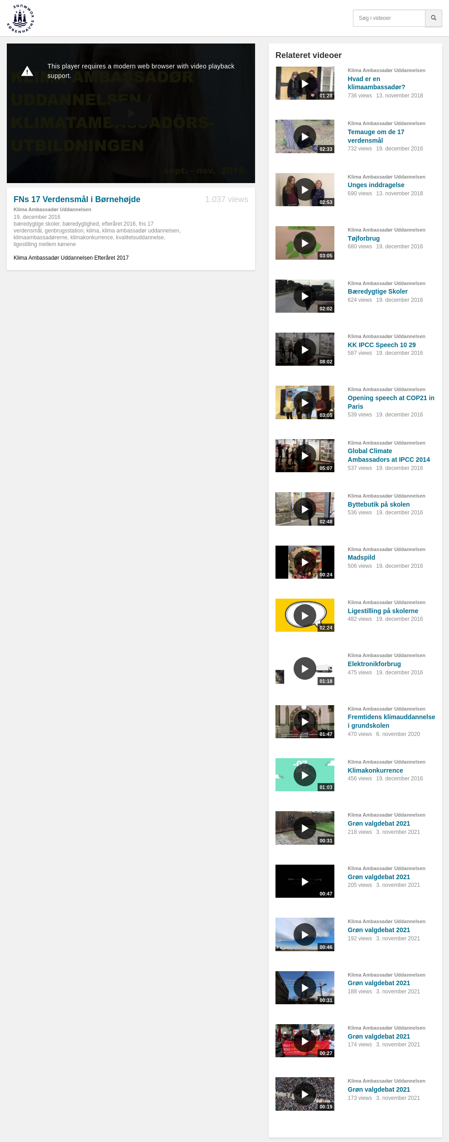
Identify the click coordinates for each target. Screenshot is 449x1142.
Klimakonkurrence (375, 770)
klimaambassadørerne (41, 237)
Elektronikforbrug (374, 664)
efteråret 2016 (119, 224)
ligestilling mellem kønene (45, 244)
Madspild (362, 557)
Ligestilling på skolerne (383, 611)
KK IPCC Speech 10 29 (382, 344)
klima (93, 230)
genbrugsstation (64, 230)
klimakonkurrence (91, 237)
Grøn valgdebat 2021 (379, 823)
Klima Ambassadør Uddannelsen (52, 209)
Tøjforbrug (364, 238)
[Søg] (433, 18)
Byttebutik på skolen (379, 504)
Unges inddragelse (376, 185)
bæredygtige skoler (36, 224)
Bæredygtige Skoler (378, 291)
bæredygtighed (81, 224)
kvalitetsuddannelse (140, 237)
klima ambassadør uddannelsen (140, 230)
